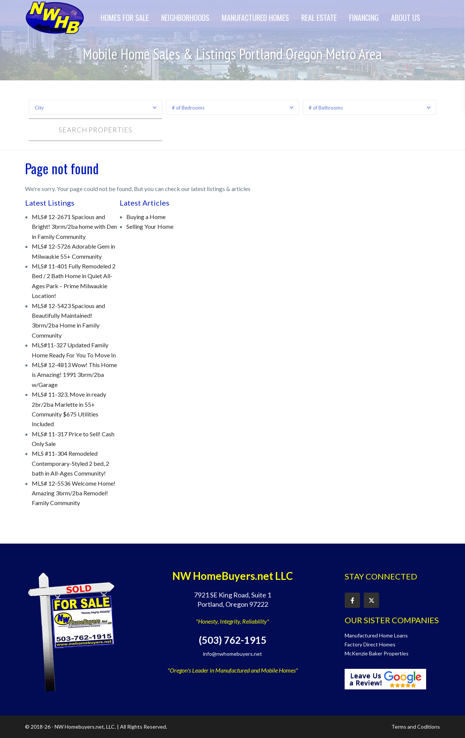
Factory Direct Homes (370, 644)
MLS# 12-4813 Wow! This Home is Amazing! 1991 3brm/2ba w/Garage (74, 374)
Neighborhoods (185, 17)
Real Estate (319, 17)
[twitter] (371, 600)
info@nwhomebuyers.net (232, 654)
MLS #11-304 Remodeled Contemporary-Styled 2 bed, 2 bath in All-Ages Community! (70, 463)
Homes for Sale (125, 17)
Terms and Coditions (415, 726)
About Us (405, 17)
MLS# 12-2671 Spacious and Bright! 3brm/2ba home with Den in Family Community (74, 226)
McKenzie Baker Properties (377, 653)
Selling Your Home (149, 226)
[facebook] (352, 600)
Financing (364, 17)
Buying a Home (146, 216)
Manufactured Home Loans (376, 635)
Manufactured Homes (255, 17)
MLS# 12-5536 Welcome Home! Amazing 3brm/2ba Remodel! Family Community (74, 493)
